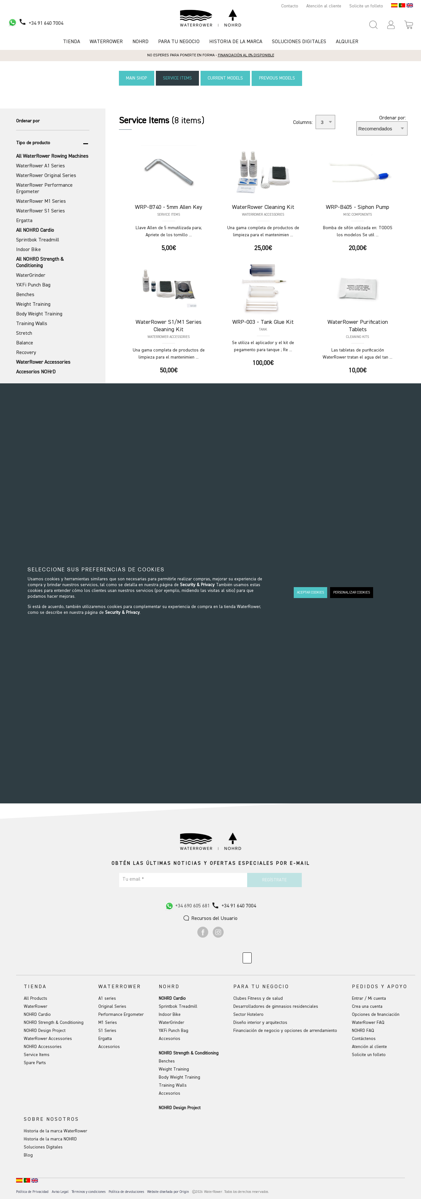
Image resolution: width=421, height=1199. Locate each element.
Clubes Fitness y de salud (258, 998)
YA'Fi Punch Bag (173, 1030)
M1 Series (107, 1022)
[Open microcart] (408, 25)
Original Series (112, 1006)
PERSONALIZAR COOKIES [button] (351, 592)
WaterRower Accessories (48, 1038)
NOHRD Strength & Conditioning (54, 1022)
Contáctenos (364, 1038)
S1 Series (107, 1030)
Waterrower (106, 41)
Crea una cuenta (367, 1006)
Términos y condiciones (88, 1191)
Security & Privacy (197, 585)
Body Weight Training (179, 1077)
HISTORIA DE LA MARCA (235, 41)
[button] (391, 25)
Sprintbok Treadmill (178, 1006)
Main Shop (133, 78)
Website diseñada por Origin (168, 1191)
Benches (167, 1061)
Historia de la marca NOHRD (50, 1139)
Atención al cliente (323, 6)
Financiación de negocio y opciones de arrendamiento (285, 1030)
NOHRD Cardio (37, 1014)
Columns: (303, 122)
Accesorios (109, 1046)
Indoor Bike (170, 1014)
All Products (35, 998)
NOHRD (140, 41)
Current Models (226, 78)
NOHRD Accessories (43, 1046)
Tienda (71, 41)
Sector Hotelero (248, 1014)
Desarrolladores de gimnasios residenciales (275, 1006)
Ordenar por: (392, 117)
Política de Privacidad (32, 1191)
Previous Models (280, 78)
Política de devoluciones (126, 1191)
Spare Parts (35, 1062)
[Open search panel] (373, 25)
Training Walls (173, 1085)
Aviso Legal (60, 1191)
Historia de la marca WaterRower (55, 1131)
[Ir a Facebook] (202, 936)
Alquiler (347, 41)
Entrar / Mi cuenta (369, 998)
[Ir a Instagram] (218, 936)
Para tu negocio (179, 41)
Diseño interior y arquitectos (260, 1022)
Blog (28, 1155)
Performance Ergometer (121, 1014)
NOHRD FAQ (363, 1030)
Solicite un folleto (366, 6)
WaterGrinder (171, 1022)
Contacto (289, 6)
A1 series (107, 998)
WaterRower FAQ (368, 1022)
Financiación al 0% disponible (246, 55)
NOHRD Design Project (45, 1030)
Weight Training (174, 1069)
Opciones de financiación (375, 1014)
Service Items (176, 78)
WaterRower (35, 1006)
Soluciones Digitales (299, 41)
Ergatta (105, 1038)
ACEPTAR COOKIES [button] (310, 592)
